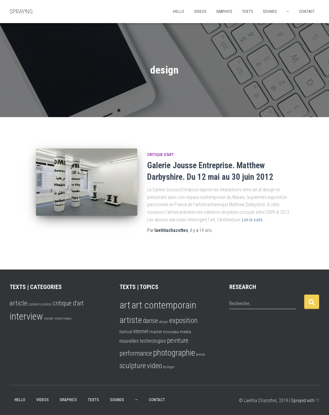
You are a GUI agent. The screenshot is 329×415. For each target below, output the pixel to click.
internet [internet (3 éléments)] (140, 331)
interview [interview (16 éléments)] (26, 316)
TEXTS (247, 11)
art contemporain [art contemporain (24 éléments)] (163, 305)
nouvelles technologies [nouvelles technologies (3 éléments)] (142, 341)
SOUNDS (270, 11)
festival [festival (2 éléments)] (125, 331)
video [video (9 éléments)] (154, 365)
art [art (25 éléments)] (124, 305)
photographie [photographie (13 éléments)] (174, 353)
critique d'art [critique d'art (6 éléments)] (68, 303)
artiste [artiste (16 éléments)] (130, 320)
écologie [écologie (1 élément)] (168, 367)
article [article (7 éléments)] (18, 303)
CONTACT (307, 11)
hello (178, 11)
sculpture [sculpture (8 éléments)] (132, 366)
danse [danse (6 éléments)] (150, 321)
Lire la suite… (253, 219)
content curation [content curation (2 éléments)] (40, 304)
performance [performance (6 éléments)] (135, 353)
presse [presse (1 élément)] (200, 354)
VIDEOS (200, 11)
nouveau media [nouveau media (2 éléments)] (177, 331)
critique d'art (160, 154)
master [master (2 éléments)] (49, 318)
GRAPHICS (224, 11)
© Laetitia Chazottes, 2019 (263, 400)
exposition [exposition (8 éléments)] (183, 320)
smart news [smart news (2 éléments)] (63, 318)
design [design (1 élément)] (163, 322)
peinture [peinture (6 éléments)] (177, 340)
